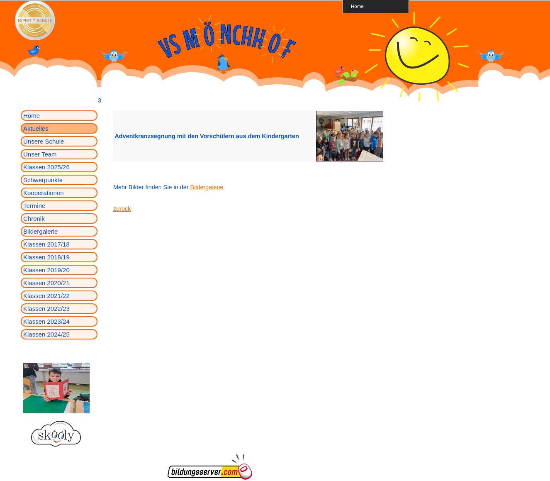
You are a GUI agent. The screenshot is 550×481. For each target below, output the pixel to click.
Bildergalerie (40, 231)
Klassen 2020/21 (46, 282)
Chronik (34, 218)
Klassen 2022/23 (46, 308)
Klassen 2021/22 (46, 295)
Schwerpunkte (43, 179)
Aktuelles (36, 128)
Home (357, 6)
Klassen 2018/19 (46, 257)
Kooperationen (43, 192)
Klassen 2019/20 (46, 269)
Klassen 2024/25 (46, 334)
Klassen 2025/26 (46, 167)
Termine (34, 205)
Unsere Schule (43, 141)
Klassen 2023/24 (46, 321)
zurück (122, 208)
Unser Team (40, 154)
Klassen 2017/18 (46, 244)
